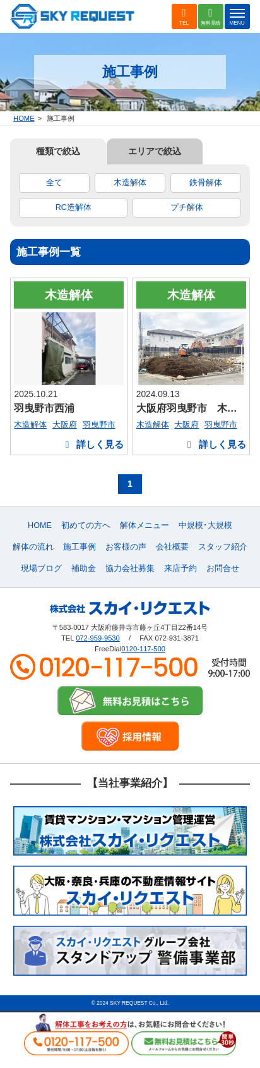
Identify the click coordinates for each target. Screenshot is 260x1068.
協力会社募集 (130, 568)
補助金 (83, 568)
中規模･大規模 (205, 525)
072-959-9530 (98, 638)
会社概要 (172, 547)
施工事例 (79, 547)
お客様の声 (125, 547)
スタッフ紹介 (222, 547)
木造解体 (130, 182)
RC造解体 (74, 207)
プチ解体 (186, 207)
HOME (24, 118)
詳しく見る (92, 444)
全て (54, 182)
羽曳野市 (99, 424)
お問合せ (222, 568)
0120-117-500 (143, 649)
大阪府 (64, 424)
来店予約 (180, 568)
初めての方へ (85, 525)
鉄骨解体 (205, 182)
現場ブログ (41, 568)
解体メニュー (144, 525)
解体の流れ (33, 547)
